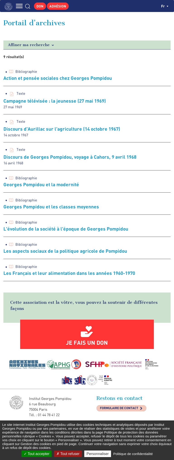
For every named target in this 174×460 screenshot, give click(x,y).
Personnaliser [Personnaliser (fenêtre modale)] (98, 454)
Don (40, 6)
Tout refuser (68, 454)
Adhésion (57, 6)
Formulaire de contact (119, 408)
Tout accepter (36, 454)
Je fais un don (87, 342)
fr (164, 6)
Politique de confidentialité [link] (133, 454)
